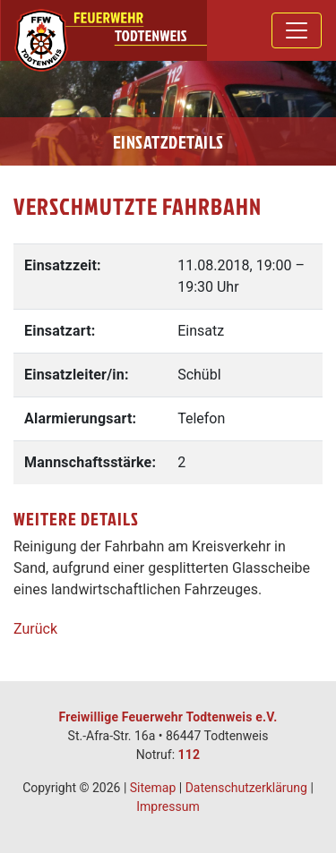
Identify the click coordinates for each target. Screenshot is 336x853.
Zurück (35, 628)
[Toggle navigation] (296, 30)
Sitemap (153, 787)
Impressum (167, 806)
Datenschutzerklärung (246, 787)
